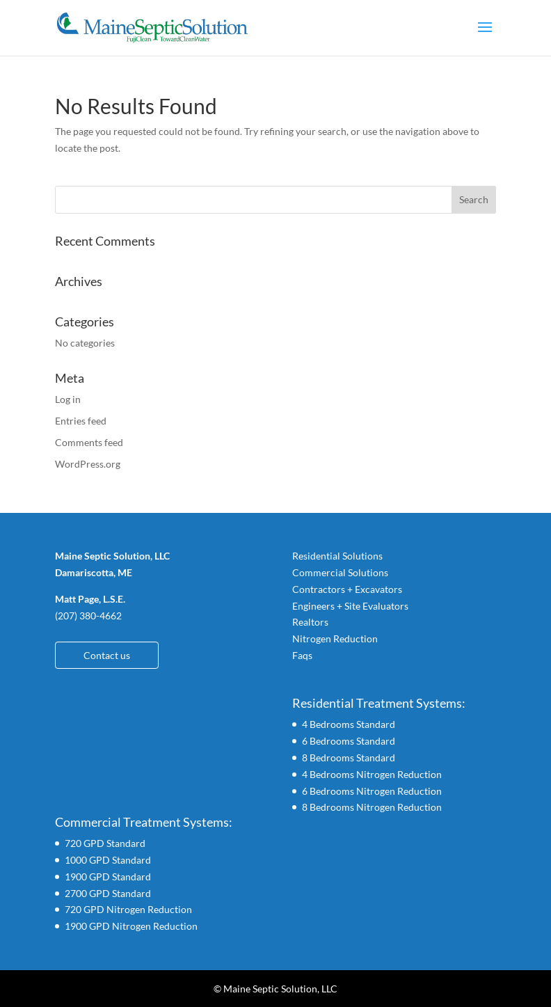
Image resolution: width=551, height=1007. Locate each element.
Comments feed (89, 442)
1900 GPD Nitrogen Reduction (131, 926)
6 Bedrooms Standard (348, 741)
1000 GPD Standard (108, 860)
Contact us (106, 655)
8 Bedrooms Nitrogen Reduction (372, 807)
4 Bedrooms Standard (348, 724)
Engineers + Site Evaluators (350, 606)
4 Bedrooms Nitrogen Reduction (372, 774)
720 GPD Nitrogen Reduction (128, 909)
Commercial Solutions (340, 572)
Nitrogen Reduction (335, 638)
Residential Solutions (337, 556)
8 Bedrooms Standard (348, 757)
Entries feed (80, 421)
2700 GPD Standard (108, 893)
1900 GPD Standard (108, 876)
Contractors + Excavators (347, 589)
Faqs (302, 655)
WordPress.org (87, 464)
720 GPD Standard (105, 843)
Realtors (310, 622)
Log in (68, 399)
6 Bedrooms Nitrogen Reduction (372, 791)
